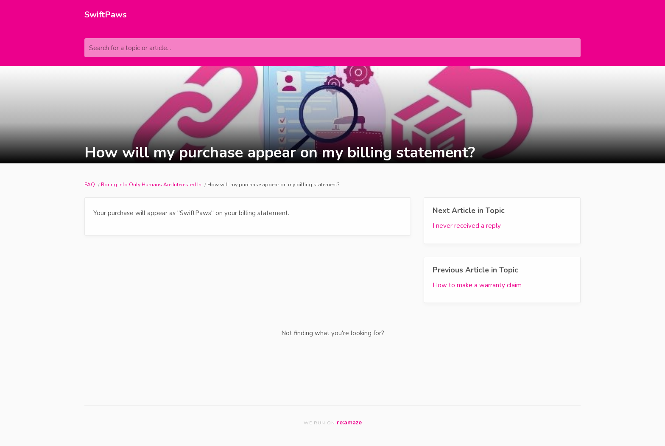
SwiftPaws (105, 14)
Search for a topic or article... (130, 48)
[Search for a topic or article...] (332, 47)
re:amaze (349, 422)
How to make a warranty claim (477, 285)
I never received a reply (467, 226)
